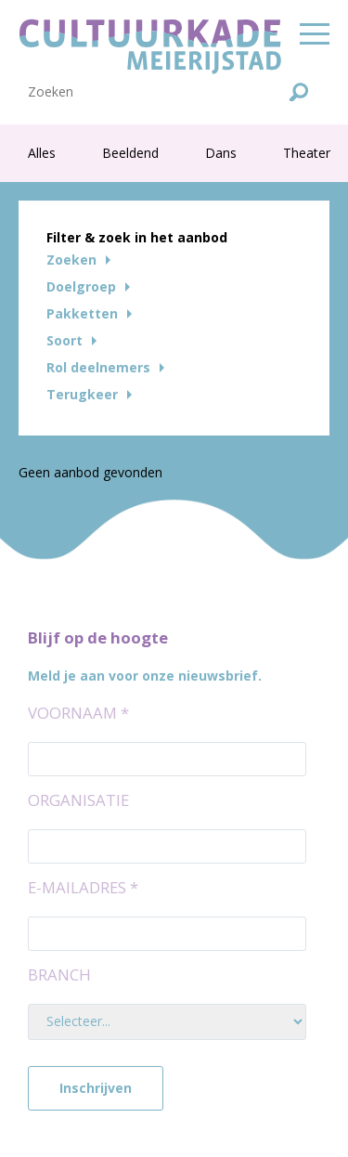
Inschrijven (95, 1088)
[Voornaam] (167, 759)
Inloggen (286, 106)
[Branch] (167, 1022)
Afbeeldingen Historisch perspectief (138, 16)
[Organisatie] (167, 846)
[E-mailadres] (167, 933)
